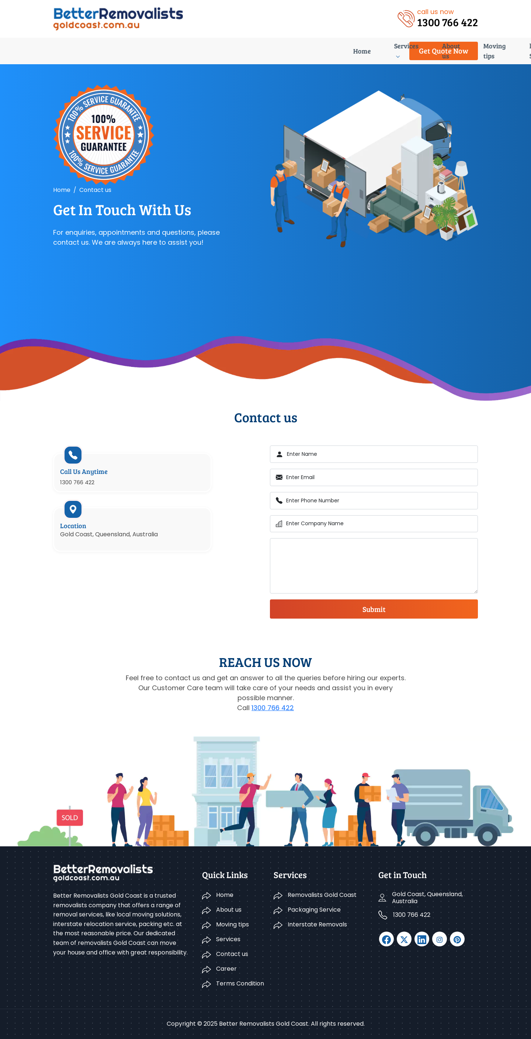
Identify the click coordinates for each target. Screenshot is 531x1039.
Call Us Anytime (89, 478)
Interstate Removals (317, 924)
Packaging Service (314, 909)
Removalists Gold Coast (322, 895)
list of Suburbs (239, 51)
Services (98, 51)
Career (335, 51)
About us (140, 51)
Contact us (294, 51)
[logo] (118, 18)
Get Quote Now (443, 50)
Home (62, 51)
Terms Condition (240, 983)
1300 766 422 (272, 707)
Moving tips (186, 51)
